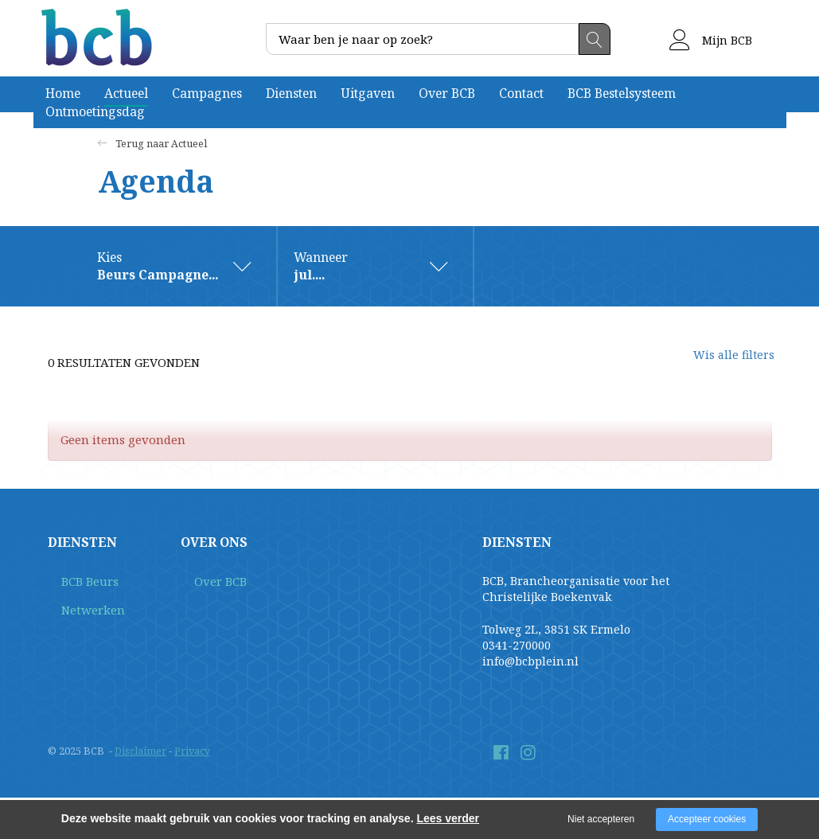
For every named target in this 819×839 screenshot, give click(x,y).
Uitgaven (368, 93)
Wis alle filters (720, 362)
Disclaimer (141, 751)
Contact (521, 93)
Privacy (193, 751)
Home (62, 93)
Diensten (291, 93)
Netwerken (79, 612)
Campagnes (207, 93)
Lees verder (447, 818)
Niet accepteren (600, 819)
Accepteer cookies (707, 819)
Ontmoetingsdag (95, 111)
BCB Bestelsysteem (621, 93)
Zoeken (594, 39)
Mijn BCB (710, 40)
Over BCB (447, 93)
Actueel (126, 93)
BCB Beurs (76, 583)
